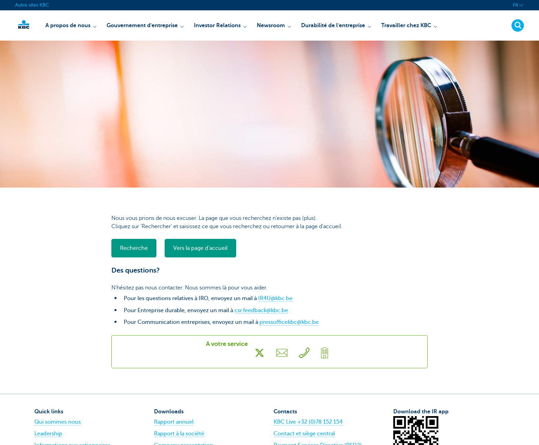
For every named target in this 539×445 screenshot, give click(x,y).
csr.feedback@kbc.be (261, 310)
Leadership (48, 434)
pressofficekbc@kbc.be (289, 322)
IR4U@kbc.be (275, 298)
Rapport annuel (174, 422)
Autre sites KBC (32, 5)
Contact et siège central (304, 434)
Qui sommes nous (57, 422)
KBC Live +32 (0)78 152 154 (308, 422)
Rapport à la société (179, 434)
